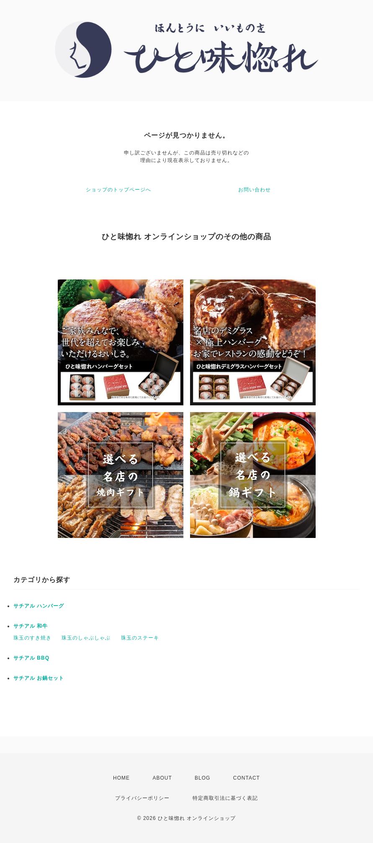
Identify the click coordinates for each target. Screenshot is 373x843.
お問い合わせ (254, 190)
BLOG (202, 778)
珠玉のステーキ (140, 638)
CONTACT (246, 778)
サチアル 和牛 (30, 626)
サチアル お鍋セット (38, 678)
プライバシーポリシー (142, 798)
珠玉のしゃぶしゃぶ (86, 638)
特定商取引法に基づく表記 (225, 798)
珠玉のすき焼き (32, 638)
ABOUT (162, 778)
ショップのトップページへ (118, 190)
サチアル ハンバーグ (38, 606)
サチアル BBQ (31, 658)
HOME (121, 778)
